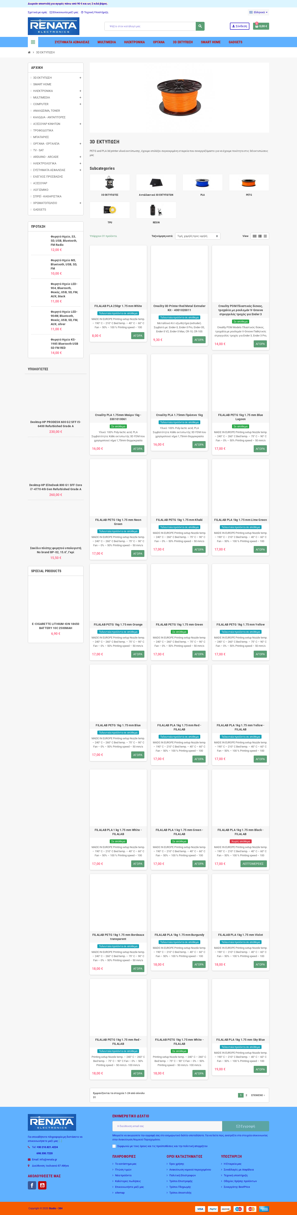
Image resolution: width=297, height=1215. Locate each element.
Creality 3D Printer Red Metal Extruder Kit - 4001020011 (179, 308)
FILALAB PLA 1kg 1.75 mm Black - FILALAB (241, 832)
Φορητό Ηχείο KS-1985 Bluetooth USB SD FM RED (64, 343)
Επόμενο (258, 1095)
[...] (60, 1140)
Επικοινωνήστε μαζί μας (129, 1186)
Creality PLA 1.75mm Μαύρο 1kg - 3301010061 (118, 417)
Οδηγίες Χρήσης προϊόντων (240, 1181)
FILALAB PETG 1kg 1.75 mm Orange (118, 624)
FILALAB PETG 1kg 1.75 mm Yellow (241, 624)
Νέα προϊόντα (123, 1175)
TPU (110, 222)
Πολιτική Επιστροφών (182, 1175)
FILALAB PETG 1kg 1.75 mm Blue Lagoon (240, 417)
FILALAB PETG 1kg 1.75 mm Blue (118, 725)
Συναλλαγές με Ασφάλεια (239, 1169)
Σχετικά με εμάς (37, 12)
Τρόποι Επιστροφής (181, 1181)
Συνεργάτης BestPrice (237, 1186)
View (246, 236)
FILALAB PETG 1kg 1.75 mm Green (179, 624)
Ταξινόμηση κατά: (162, 236)
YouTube (42, 1185)
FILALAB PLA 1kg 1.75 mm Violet (240, 934)
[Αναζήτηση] (154, 26)
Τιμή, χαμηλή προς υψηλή (192, 236)
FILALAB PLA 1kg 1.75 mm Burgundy (179, 934)
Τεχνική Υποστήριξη (94, 12)
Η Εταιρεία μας (233, 1163)
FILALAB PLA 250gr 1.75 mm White (118, 306)
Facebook (32, 1185)
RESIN (156, 222)
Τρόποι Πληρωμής (180, 1186)
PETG (249, 194)
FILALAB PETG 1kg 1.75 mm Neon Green (118, 522)
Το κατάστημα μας (126, 1163)
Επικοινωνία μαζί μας (64, 12)
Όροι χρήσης (176, 1163)
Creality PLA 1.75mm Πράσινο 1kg (179, 415)
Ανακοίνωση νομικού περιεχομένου (190, 1169)
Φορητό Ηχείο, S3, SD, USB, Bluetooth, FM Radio (64, 240)
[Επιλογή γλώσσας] (258, 12)
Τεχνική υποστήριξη (236, 1175)
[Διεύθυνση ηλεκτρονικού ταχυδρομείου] (167, 1126)
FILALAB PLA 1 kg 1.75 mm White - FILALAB (118, 832)
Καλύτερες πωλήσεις (128, 1181)
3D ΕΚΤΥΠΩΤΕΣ (109, 194)
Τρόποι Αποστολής (180, 1192)
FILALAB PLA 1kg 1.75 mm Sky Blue (240, 1039)
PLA (202, 194)
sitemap (120, 1192)
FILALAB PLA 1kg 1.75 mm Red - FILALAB (179, 727)
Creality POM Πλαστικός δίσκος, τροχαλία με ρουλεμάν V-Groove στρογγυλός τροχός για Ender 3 (240, 310)
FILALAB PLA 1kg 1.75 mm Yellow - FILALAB (241, 727)
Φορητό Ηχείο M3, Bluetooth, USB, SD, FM (64, 264)
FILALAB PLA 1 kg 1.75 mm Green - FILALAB (179, 832)
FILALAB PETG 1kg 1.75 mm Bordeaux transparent (118, 937)
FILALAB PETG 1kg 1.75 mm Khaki (179, 519)
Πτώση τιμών (123, 1169)
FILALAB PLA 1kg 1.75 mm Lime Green (240, 519)
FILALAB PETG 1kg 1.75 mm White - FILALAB (179, 1041)
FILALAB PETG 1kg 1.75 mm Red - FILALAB (118, 1041)
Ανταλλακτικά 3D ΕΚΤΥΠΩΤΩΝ (156, 194)
